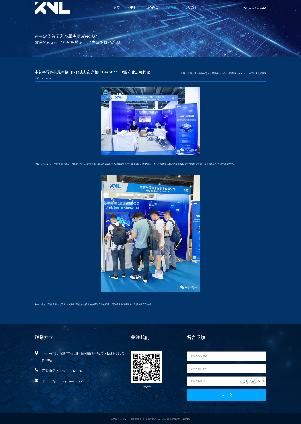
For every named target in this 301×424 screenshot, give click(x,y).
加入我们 (190, 7)
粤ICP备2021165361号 (179, 417)
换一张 (261, 381)
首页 (117, 7)
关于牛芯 (133, 7)
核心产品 (152, 7)
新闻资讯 (171, 7)
